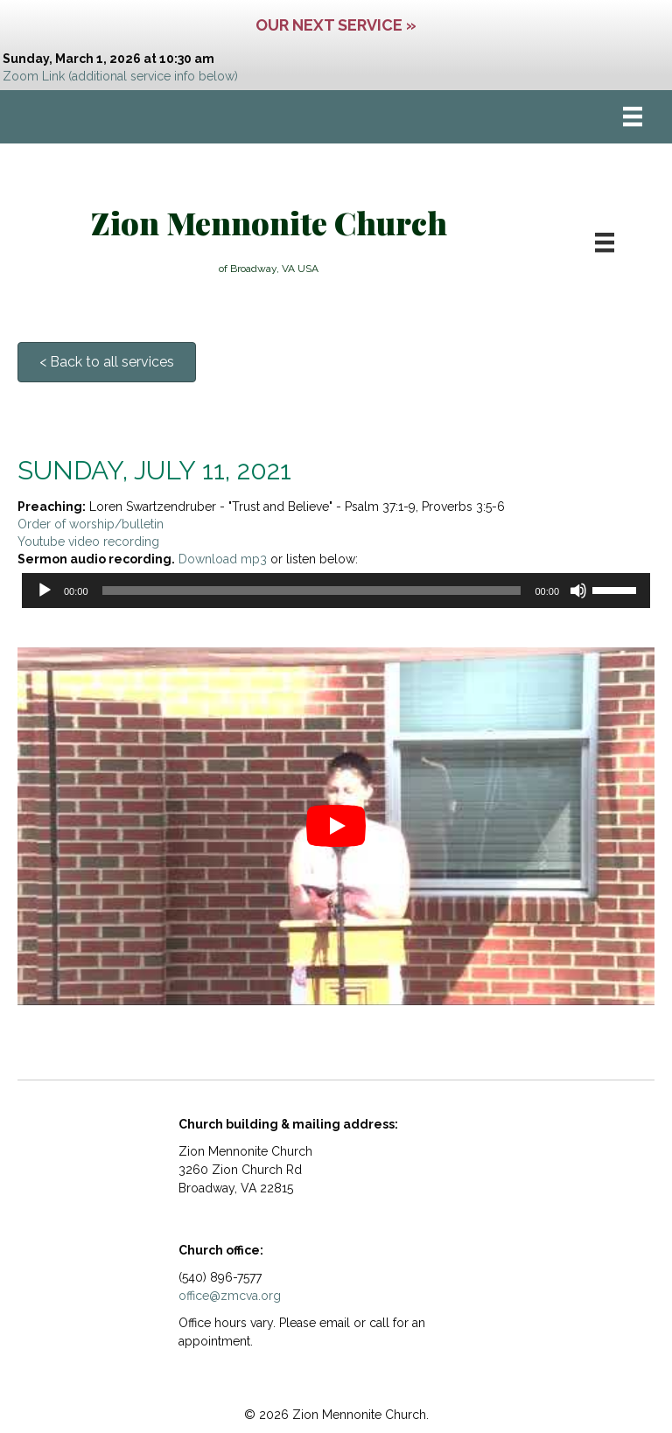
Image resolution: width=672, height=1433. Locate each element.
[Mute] (578, 590)
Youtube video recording (88, 542)
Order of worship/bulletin (91, 524)
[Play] (44, 590)
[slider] (312, 590)
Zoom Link (34, 76)
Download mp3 (222, 559)
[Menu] (632, 116)
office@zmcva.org (229, 1296)
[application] (336, 590)
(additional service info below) (153, 76)
